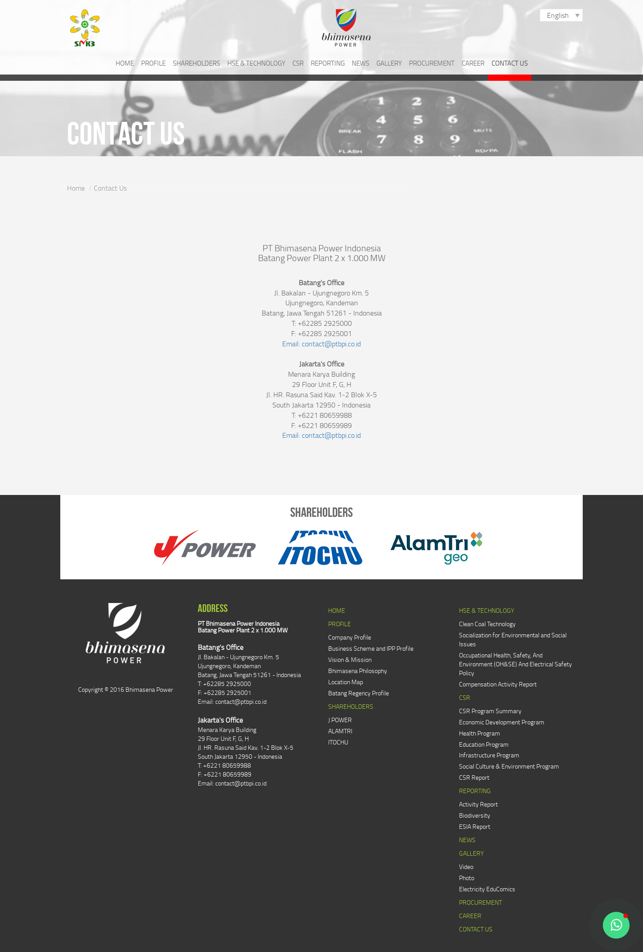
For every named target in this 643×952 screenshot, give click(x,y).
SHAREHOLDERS (196, 62)
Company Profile (349, 637)
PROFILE (153, 62)
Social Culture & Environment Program (509, 766)
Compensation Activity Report (498, 684)
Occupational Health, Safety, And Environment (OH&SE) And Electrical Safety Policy (515, 664)
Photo (466, 877)
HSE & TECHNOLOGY (256, 62)
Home (76, 188)
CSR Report (474, 777)
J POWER (340, 719)
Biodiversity (474, 815)
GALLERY (389, 62)
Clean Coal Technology (487, 623)
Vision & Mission (350, 659)
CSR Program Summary (490, 711)
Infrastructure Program (489, 755)
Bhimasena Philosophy (357, 670)
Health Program (479, 733)
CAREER (473, 62)
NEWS (360, 62)
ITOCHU (338, 742)
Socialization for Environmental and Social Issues (513, 639)
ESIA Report (474, 826)
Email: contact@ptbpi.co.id (321, 344)
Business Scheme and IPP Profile (370, 648)
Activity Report (478, 804)
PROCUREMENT (432, 62)
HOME (125, 62)
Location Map (345, 682)
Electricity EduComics (487, 889)
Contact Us (110, 188)
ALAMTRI (340, 731)
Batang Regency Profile (358, 693)
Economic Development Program (501, 722)
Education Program (484, 744)
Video (466, 866)
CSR (298, 62)
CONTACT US (510, 62)
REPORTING (328, 62)
